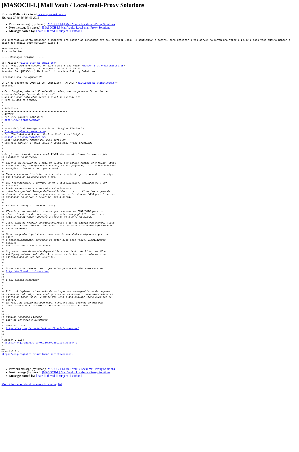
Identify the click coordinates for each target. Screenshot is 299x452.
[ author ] (76, 31)
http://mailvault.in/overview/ (27, 318)
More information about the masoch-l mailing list (32, 448)
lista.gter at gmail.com (38, 67)
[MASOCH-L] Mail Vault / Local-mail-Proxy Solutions (81, 24)
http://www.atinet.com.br (22, 136)
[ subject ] (63, 31)
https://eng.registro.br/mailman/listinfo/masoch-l (42, 386)
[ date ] (40, 31)
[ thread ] (51, 31)
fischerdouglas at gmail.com (25, 150)
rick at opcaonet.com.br (52, 14)
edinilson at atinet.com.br (96, 91)
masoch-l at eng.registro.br (103, 71)
